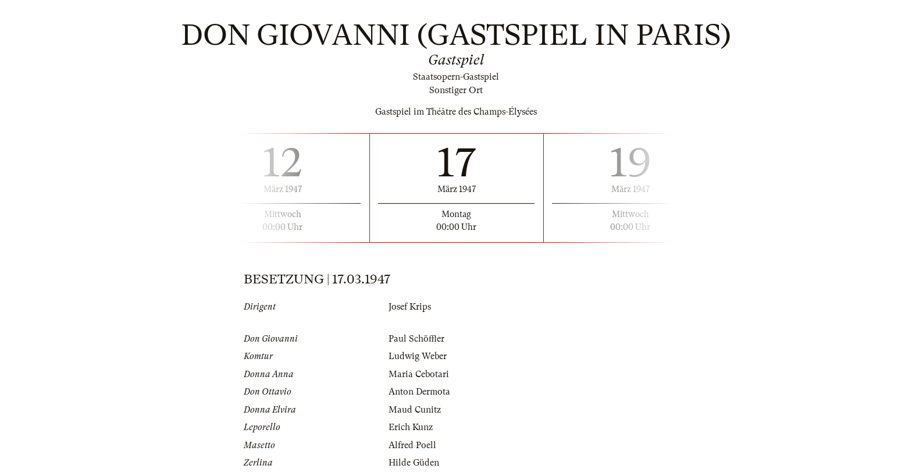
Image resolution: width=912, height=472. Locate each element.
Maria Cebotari (419, 374)
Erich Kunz (411, 427)
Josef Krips (410, 306)
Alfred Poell (412, 445)
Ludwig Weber (418, 356)
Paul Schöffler (416, 338)
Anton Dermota (419, 391)
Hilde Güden (414, 462)
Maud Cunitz (415, 409)
